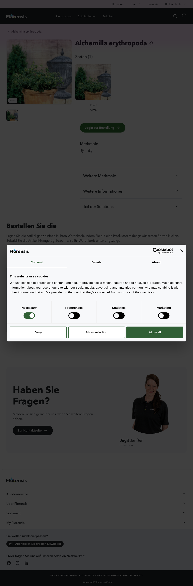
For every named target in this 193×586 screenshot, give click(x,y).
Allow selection (96, 332)
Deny (38, 332)
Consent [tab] (37, 262)
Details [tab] (96, 262)
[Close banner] (181, 250)
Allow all (155, 332)
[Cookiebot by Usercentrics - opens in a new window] (155, 251)
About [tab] (156, 262)
